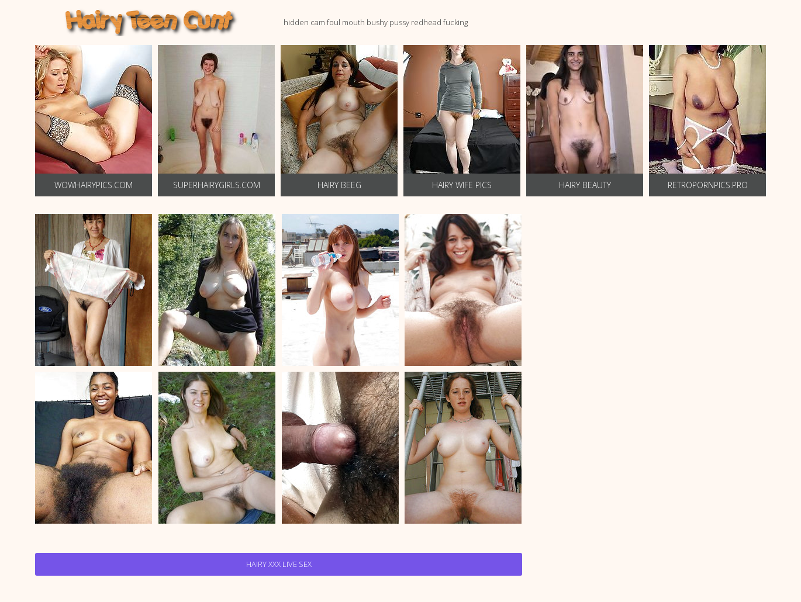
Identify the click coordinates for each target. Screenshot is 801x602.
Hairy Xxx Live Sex (279, 564)
